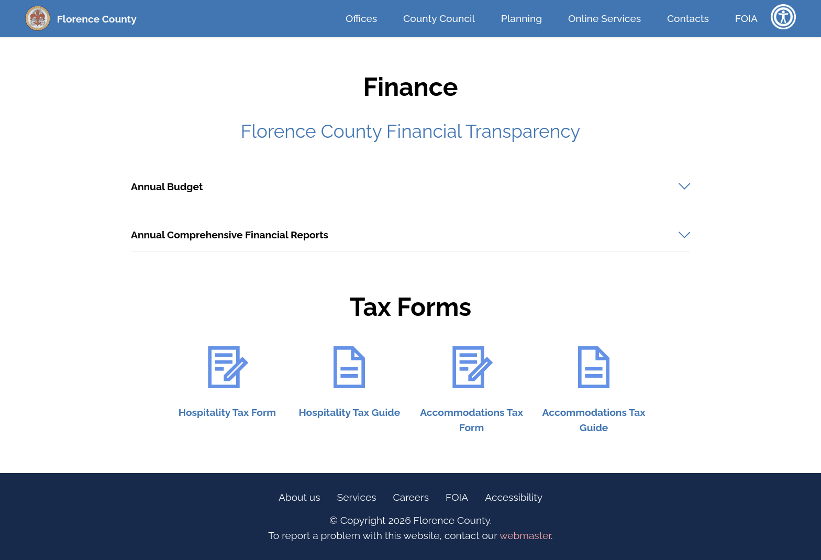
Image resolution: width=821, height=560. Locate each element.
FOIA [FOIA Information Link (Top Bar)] (746, 18)
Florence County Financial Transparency (411, 131)
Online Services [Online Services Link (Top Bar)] (604, 18)
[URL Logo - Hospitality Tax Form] (227, 367)
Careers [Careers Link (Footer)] (411, 497)
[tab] (410, 186)
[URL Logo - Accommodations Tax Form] (471, 367)
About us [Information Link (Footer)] (299, 497)
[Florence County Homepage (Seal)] (37, 18)
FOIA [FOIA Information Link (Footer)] (457, 497)
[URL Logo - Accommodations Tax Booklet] (593, 367)
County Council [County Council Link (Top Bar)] (439, 18)
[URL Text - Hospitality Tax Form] (227, 412)
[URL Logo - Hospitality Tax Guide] (349, 367)
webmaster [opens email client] (525, 535)
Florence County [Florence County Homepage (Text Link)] (97, 19)
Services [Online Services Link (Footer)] (356, 497)
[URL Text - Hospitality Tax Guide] (350, 412)
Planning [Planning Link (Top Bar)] (521, 18)
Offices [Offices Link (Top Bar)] (361, 18)
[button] (410, 186)
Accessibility (513, 497)
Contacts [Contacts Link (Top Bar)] (688, 18)
